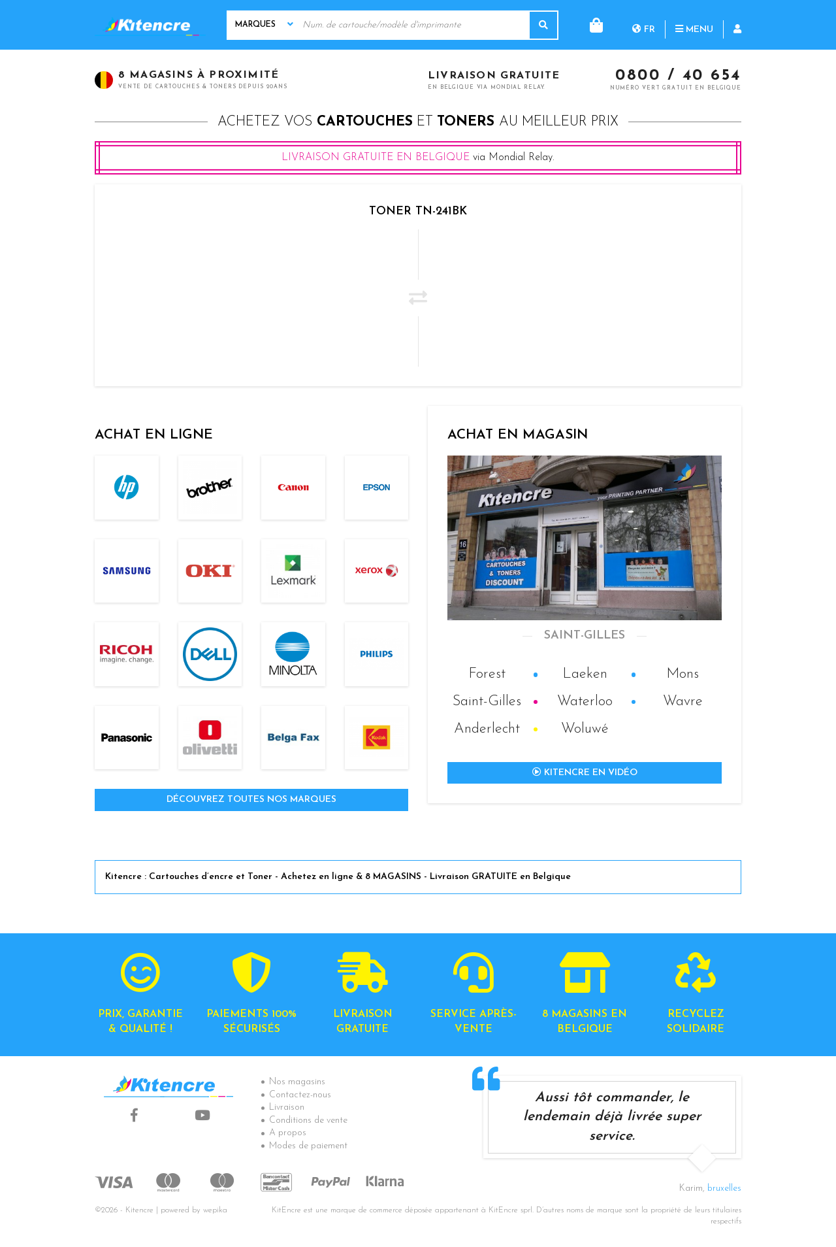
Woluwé (585, 729)
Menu (641, 24)
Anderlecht (487, 729)
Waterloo (585, 701)
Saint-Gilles (487, 701)
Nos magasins (297, 1082)
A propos (287, 1133)
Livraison (286, 1107)
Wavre (683, 701)
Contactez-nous (300, 1095)
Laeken (584, 674)
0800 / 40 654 (678, 76)
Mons (682, 674)
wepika (215, 1210)
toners (465, 122)
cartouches (365, 122)
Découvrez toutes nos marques (251, 800)
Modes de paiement (308, 1146)
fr (590, 24)
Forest (487, 674)
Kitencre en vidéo (584, 772)
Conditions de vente (308, 1120)
